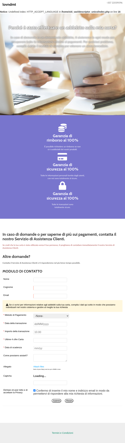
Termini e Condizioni (62, 433)
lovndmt (9, 4)
